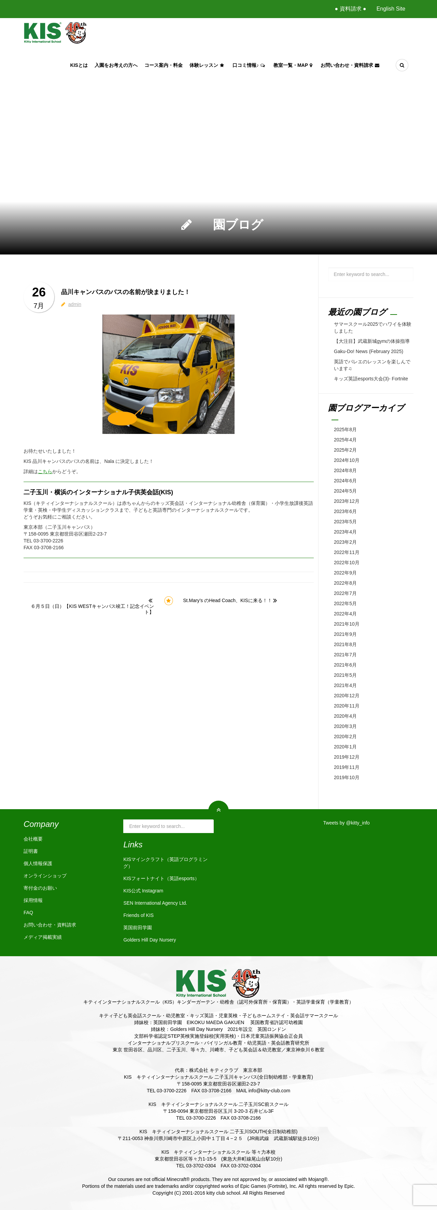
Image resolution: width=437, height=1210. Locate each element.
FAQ (28, 912)
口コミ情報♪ (249, 65)
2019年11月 (347, 767)
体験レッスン (207, 65)
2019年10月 (347, 777)
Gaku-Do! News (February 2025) (368, 351)
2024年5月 (345, 491)
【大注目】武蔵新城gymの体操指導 (372, 341)
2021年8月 (345, 644)
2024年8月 (345, 470)
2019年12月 (347, 757)
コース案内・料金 (163, 65)
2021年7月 (345, 654)
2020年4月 (345, 716)
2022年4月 (345, 613)
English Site (391, 9)
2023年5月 (345, 521)
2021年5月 (345, 675)
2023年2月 (345, 542)
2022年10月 (347, 562)
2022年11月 (347, 552)
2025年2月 (345, 450)
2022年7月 (345, 593)
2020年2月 (345, 736)
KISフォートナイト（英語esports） (161, 878)
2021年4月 (345, 685)
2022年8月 (345, 583)
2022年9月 (345, 572)
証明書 (31, 851)
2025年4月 (345, 439)
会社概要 (33, 839)
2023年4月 (345, 532)
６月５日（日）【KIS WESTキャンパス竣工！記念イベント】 (92, 609)
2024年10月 (347, 460)
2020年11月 (347, 706)
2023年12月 (347, 501)
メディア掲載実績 (43, 937)
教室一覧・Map (293, 65)
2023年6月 (345, 511)
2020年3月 (345, 726)
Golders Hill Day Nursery (149, 940)
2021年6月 (345, 665)
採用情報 (33, 900)
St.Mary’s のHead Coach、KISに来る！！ (227, 600)
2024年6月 (345, 480)
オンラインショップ (45, 875)
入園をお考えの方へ (116, 65)
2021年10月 (347, 624)
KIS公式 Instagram (143, 890)
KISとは (79, 65)
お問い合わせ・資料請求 (351, 65)
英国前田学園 (137, 927)
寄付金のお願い (40, 888)
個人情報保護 (38, 863)
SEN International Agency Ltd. (155, 903)
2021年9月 (345, 634)
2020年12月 (347, 695)
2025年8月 (345, 429)
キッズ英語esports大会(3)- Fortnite (371, 378)
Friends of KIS (138, 915)
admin (74, 304)
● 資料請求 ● (350, 9)
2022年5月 (345, 603)
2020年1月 (345, 746)
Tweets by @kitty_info (346, 823)
